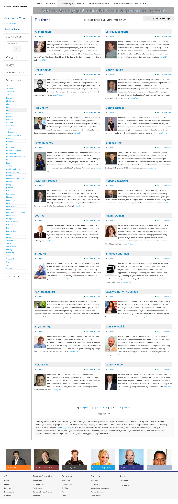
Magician (9, 197)
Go (17, 49)
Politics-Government (14, 224)
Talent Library (66, 3)
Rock (8, 234)
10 (120, 407)
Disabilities (10, 141)
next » (126, 407)
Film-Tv (8, 159)
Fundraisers (37, 488)
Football (9, 163)
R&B (8, 228)
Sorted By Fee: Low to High (158, 18)
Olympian (10, 218)
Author (8, 94)
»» (131, 407)
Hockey (9, 175)
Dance (8, 138)
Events (80, 3)
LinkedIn (124, 480)
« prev (85, 407)
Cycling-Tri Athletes (13, 135)
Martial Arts (10, 200)
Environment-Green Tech (15, 156)
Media (8, 203)
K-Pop (8, 190)
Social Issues (11, 246)
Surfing (9, 249)
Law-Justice (10, 193)
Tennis (8, 255)
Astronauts (10, 91)
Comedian (10, 125)
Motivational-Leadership (15, 212)
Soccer (8, 243)
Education (10, 147)
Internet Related (12, 181)
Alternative (66, 480)
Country (9, 128)
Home (39, 3)
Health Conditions (13, 169)
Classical (9, 119)
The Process (37, 496)
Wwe (8, 265)
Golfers (9, 166)
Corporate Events (39, 484)
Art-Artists (10, 88)
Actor (8, 85)
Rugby (8, 237)
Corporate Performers (98, 3)
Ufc (7, 262)
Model (8, 209)
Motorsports (11, 215)
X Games (9, 268)
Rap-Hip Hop (11, 231)
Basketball (10, 98)
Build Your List (10, 23)
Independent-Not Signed (15, 178)
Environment (11, 153)
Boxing (8, 107)
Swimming (10, 252)
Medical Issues (11, 206)
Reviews (7, 488)
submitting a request (65, 427)
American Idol (67, 484)
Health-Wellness (12, 172)
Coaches (9, 122)
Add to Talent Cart (93, 37)
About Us (50, 3)
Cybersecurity (11, 132)
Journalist (9, 187)
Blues (8, 104)
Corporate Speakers (122, 3)
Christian (9, 116)
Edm (8, 144)
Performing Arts (12, 221)
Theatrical (10, 258)
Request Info (140, 3)
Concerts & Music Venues (42, 492)
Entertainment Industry (14, 150)
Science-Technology (13, 240)
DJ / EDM (65, 488)
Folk (63, 492)
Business (9, 110)
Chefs (8, 113)
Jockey (8, 184)
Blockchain (10, 101)
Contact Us (8, 496)
